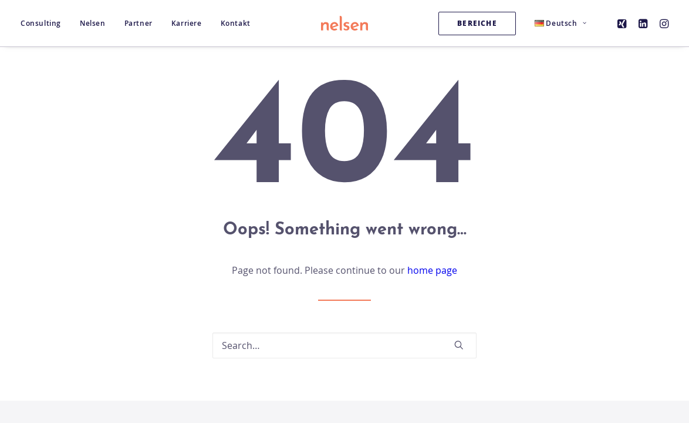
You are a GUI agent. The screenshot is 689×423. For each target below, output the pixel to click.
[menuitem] (45, 23)
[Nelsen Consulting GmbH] (344, 23)
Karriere (186, 23)
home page (432, 270)
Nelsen (93, 23)
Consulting (41, 23)
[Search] (344, 345)
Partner (138, 23)
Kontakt (236, 23)
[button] (623, 23)
